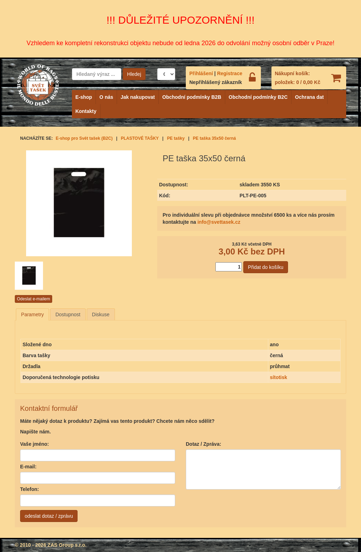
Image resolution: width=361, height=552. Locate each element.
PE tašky (176, 138)
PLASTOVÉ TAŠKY (140, 138)
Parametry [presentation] (32, 314)
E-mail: (28, 466)
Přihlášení (201, 73)
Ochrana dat (309, 97)
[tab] (32, 314)
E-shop (83, 97)
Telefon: (29, 489)
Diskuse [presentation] (101, 314)
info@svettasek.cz (218, 222)
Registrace (230, 73)
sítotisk (278, 377)
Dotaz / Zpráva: (203, 444)
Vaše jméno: (34, 444)
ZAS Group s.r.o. (67, 545)
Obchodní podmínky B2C (258, 97)
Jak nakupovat (138, 97)
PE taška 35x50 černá (214, 138)
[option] (37, 276)
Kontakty (86, 111)
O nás (106, 97)
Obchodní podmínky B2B (191, 97)
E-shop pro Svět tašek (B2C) (84, 138)
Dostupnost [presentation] (67, 314)
